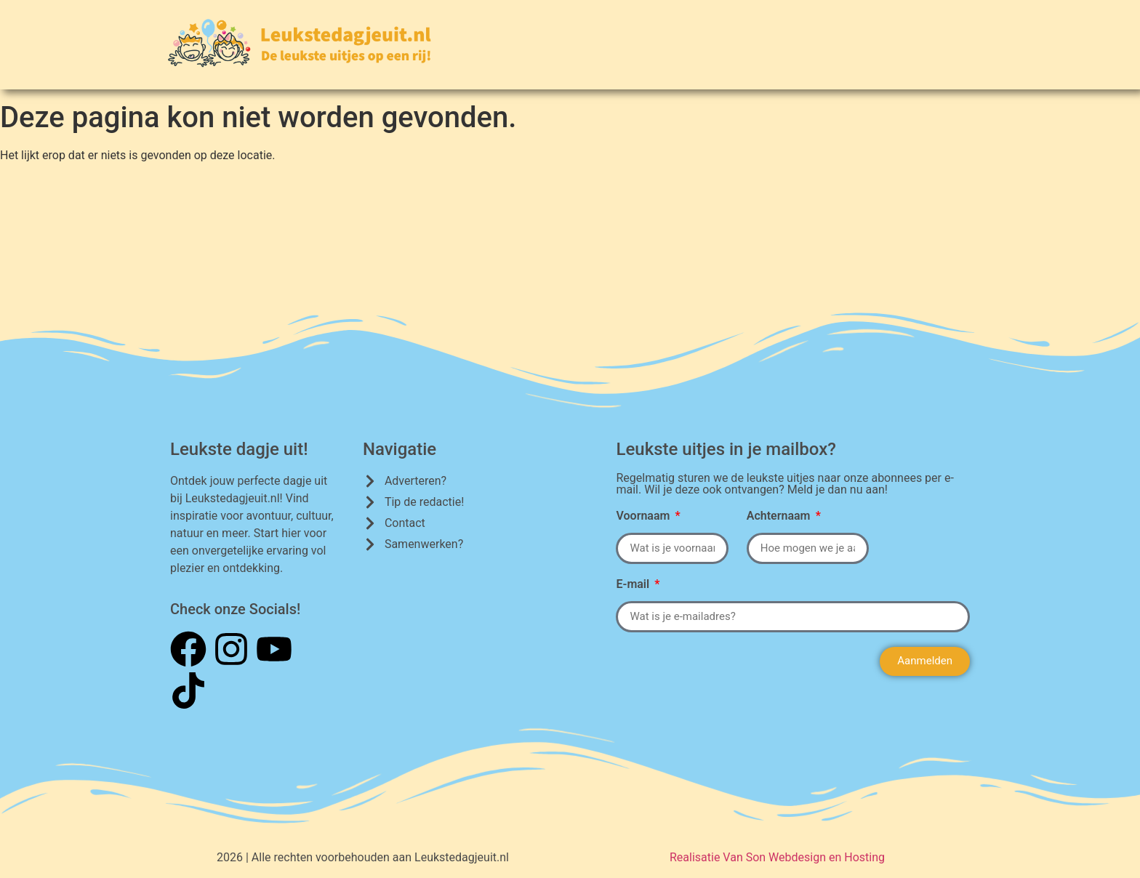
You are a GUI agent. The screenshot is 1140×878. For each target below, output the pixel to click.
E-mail (634, 585)
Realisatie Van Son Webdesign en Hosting (777, 857)
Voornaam (644, 516)
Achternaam (780, 516)
